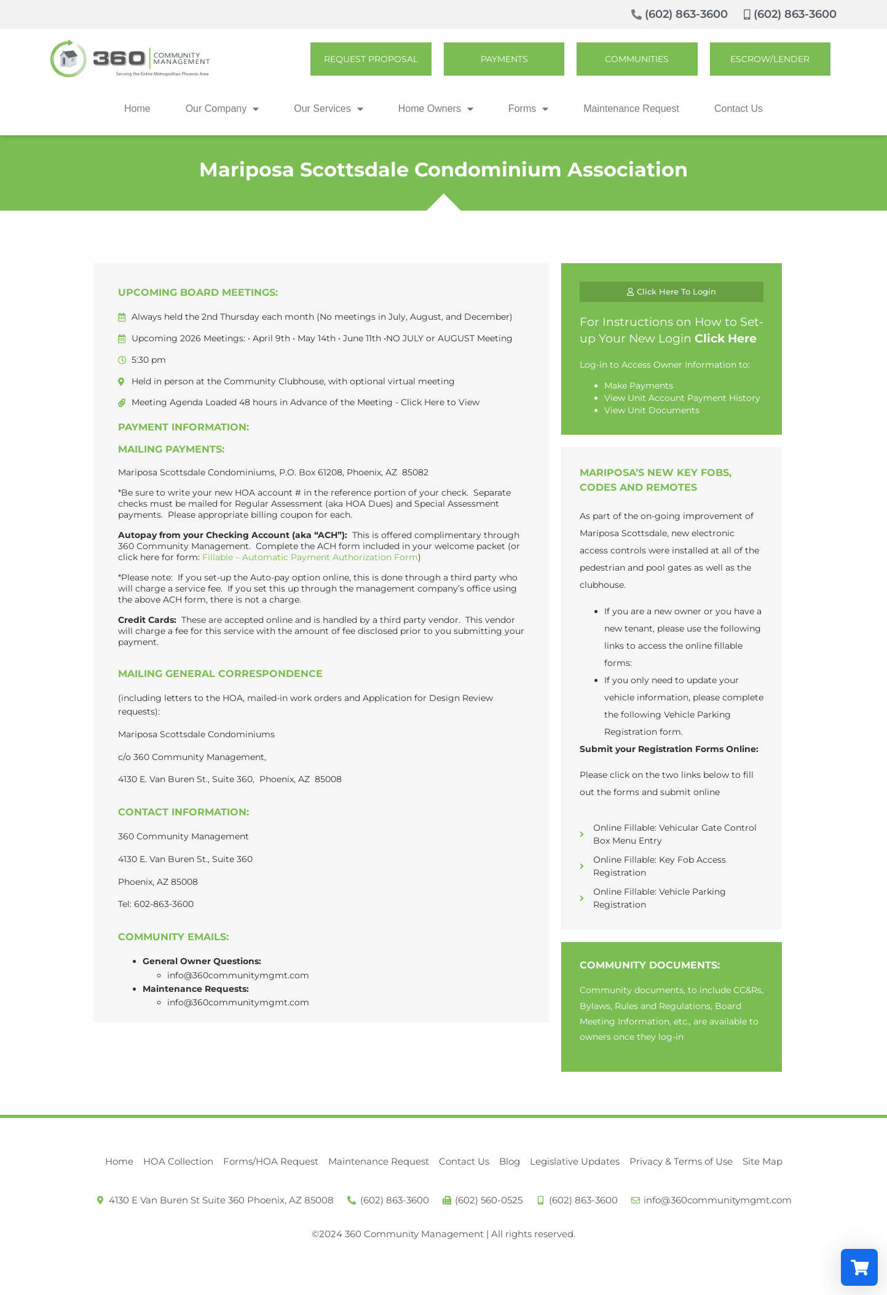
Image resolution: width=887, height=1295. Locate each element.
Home (137, 108)
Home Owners (435, 109)
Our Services (328, 109)
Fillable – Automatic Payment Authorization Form (310, 557)
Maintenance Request (631, 108)
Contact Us (738, 108)
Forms (528, 109)
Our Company (222, 109)
